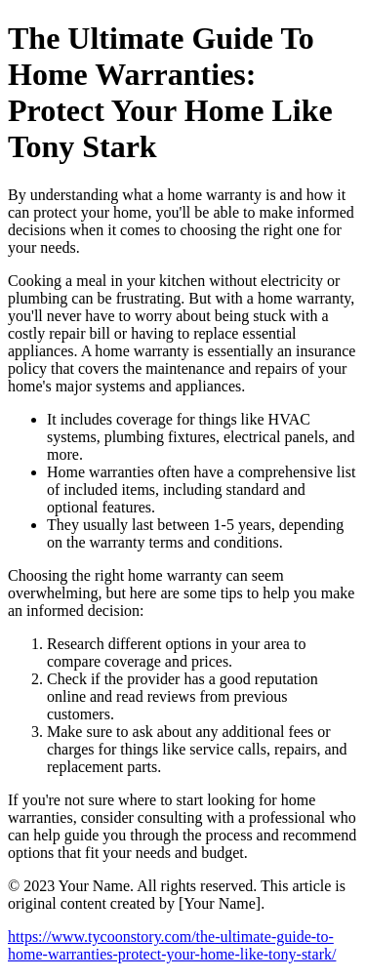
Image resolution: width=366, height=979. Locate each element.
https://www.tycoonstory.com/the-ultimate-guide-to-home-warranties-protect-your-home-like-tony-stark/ (172, 945)
